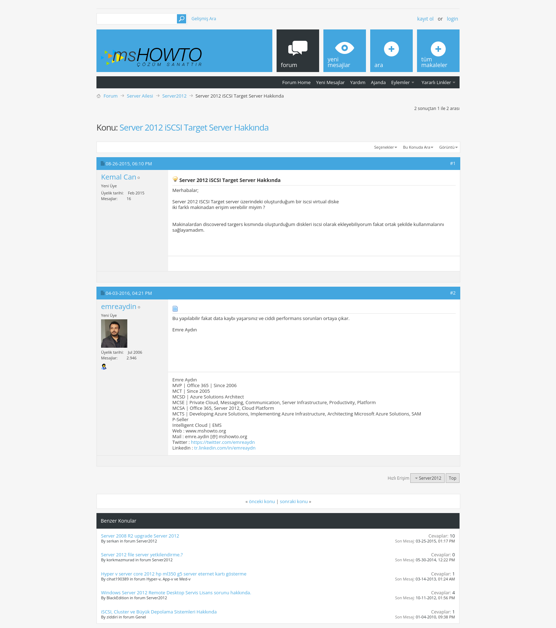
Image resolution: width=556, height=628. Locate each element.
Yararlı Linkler (436, 82)
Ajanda (378, 82)
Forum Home (296, 82)
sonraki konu (294, 501)
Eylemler (400, 82)
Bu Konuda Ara (416, 147)
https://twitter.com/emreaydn (223, 442)
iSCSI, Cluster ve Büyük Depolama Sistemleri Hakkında (159, 611)
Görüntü (447, 147)
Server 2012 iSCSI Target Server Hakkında (193, 127)
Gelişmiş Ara (203, 19)
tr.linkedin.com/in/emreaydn (225, 448)
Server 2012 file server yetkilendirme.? (142, 554)
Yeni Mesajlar (330, 82)
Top (452, 478)
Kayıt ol (425, 18)
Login (452, 18)
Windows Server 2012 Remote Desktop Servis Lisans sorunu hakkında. (176, 592)
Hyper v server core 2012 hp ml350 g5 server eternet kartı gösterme (173, 574)
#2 (453, 293)
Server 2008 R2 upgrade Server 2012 (140, 536)
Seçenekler (384, 147)
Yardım (358, 82)
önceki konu (262, 501)
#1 (453, 163)
